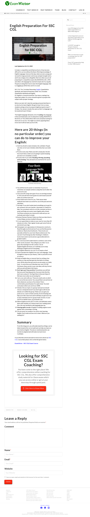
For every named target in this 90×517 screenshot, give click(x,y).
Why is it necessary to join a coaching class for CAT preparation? (75, 56)
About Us (8, 490)
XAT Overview (50, 493)
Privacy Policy (9, 496)
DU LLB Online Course (31, 496)
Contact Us (8, 492)
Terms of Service (10, 495)
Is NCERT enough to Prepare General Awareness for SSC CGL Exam (75, 47)
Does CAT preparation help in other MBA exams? (76, 63)
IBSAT (68, 495)
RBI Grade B (69, 499)
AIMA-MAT (69, 490)
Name (7, 450)
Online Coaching (22, 410)
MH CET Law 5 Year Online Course (34, 501)
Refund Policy (9, 498)
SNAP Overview (50, 496)
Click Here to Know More (33, 388)
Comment (9, 427)
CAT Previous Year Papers (32, 493)
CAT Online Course (30, 490)
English (38, 89)
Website (8, 469)
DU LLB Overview (51, 490)
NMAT (68, 492)
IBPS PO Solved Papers (31, 495)
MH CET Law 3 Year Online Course (34, 499)
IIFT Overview (50, 495)
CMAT (68, 493)
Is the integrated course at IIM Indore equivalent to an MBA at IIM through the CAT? (76, 38)
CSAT (68, 501)
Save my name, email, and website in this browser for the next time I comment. (27, 477)
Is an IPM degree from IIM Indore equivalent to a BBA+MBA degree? (75, 29)
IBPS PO (68, 496)
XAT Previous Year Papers (32, 492)
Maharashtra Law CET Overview (54, 498)
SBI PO (68, 498)
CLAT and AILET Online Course (33, 498)
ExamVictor (9, 410)
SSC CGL (33, 410)
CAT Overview (50, 492)
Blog (7, 493)
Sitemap (8, 499)
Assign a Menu (45, 505)
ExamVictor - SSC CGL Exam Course (26, 343)
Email (7, 460)
